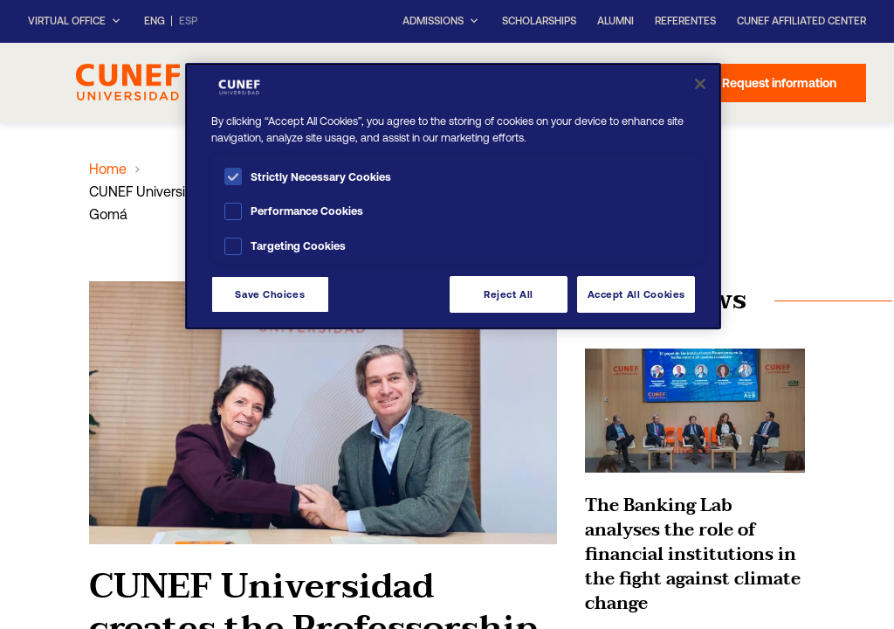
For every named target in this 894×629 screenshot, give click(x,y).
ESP (188, 21)
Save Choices (270, 294)
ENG (154, 21)
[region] (453, 196)
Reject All (508, 294)
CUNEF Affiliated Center (801, 21)
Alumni (615, 21)
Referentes (685, 21)
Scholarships (539, 21)
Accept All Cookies (636, 294)
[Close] (700, 84)
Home (108, 168)
